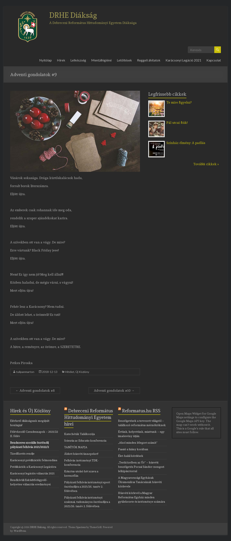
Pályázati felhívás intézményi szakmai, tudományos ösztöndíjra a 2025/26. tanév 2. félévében (87, 502)
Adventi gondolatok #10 (114, 390)
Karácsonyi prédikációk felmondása (33, 460)
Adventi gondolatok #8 (35, 390)
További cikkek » (206, 164)
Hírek (61, 60)
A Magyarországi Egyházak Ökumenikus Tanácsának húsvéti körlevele (140, 482)
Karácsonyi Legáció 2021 (183, 60)
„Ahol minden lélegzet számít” (138, 442)
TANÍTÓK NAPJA (75, 447)
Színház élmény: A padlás (185, 143)
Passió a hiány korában (133, 449)
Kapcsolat (213, 60)
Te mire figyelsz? (179, 102)
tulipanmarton (25, 372)
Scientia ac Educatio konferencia (85, 440)
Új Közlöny (82, 372)
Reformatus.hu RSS (141, 410)
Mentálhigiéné (101, 60)
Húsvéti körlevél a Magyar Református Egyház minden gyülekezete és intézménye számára (141, 497)
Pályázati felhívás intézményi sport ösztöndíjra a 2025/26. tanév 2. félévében (87, 487)
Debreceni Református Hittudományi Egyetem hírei (88, 417)
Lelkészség (78, 60)
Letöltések (124, 60)
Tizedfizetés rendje (22, 453)
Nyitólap (45, 60)
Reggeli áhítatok (148, 60)
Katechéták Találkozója (79, 434)
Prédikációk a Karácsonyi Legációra (33, 466)
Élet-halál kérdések (130, 455)
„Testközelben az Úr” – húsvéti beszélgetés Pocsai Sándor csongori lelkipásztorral (141, 467)
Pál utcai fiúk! (176, 123)
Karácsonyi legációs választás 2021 (32, 473)
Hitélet (69, 372)
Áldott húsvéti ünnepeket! (81, 453)
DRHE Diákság (73, 15)
